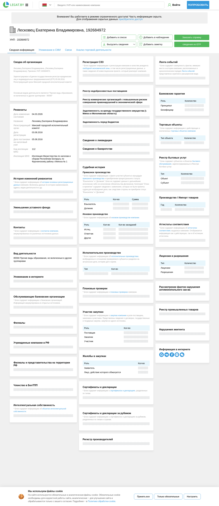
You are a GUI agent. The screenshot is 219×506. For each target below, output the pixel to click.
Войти (176, 4)
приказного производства (93, 178)
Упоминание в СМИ (50, 50)
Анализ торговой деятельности (93, 50)
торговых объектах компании (183, 131)
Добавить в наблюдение (156, 37)
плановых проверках (119, 292)
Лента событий (188, 71)
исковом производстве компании (125, 218)
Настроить (192, 496)
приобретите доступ (131, 19)
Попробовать (198, 4)
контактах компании (49, 231)
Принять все (143, 496)
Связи (68, 50)
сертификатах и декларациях (122, 391)
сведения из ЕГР (192, 44)
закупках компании (118, 315)
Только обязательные (168, 496)
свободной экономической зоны (96, 68)
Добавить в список (117, 37)
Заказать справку (191, 37)
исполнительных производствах (124, 256)
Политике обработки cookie (101, 501)
